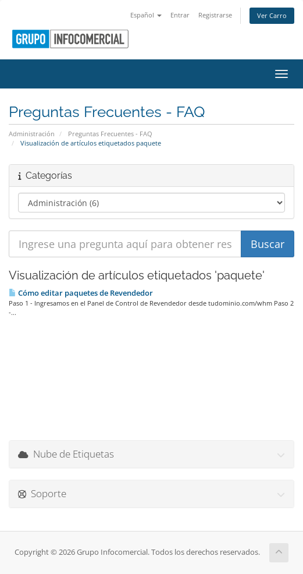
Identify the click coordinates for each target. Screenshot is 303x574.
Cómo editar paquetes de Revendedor (81, 293)
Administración (32, 133)
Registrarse (215, 14)
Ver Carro (272, 15)
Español (146, 14)
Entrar (180, 14)
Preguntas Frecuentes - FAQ (110, 133)
